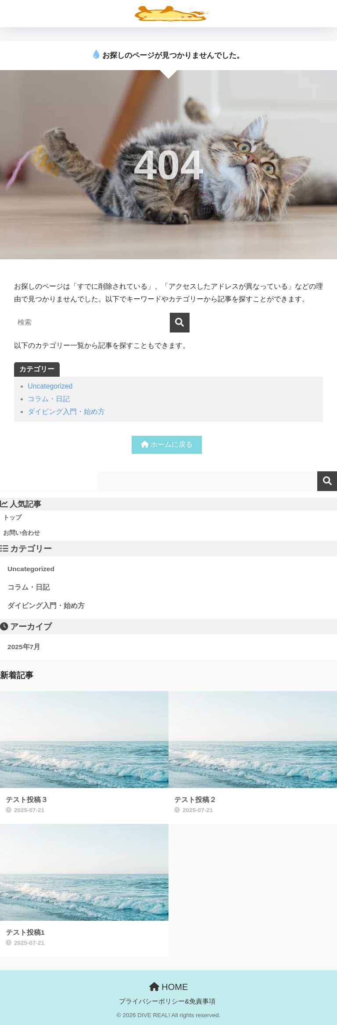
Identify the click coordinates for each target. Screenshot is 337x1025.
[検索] (180, 322)
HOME (168, 987)
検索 (327, 481)
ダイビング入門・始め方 (66, 411)
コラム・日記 (49, 399)
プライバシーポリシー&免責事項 (167, 1001)
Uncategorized (50, 386)
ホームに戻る (167, 444)
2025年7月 (23, 646)
